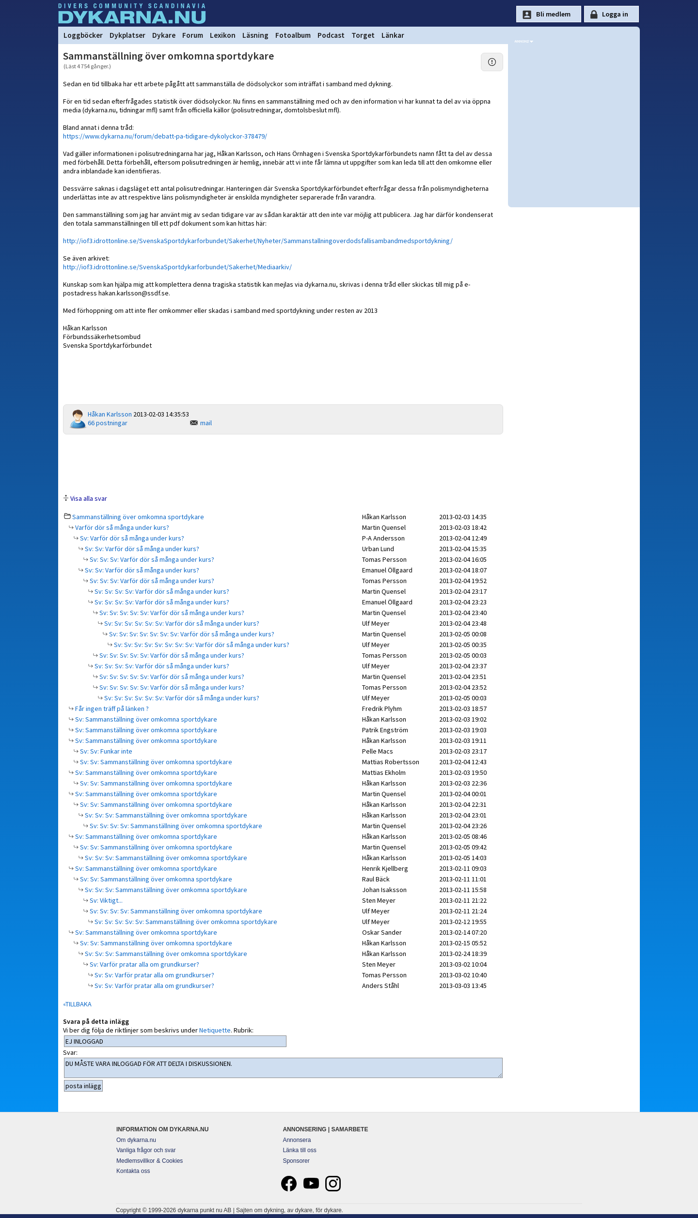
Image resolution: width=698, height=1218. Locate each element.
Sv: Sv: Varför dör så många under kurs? (141, 548)
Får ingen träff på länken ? (111, 708)
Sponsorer (296, 1160)
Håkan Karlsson (110, 414)
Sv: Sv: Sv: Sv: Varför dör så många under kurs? (161, 591)
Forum (192, 35)
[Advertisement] (283, 463)
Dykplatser (127, 35)
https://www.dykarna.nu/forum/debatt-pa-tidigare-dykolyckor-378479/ (165, 136)
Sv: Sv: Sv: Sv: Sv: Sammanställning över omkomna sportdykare (185, 921)
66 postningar (107, 422)
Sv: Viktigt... (105, 900)
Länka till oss (299, 1150)
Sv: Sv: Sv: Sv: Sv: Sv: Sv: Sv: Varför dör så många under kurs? (200, 644)
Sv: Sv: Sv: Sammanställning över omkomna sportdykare (165, 815)
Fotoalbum (293, 35)
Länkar (392, 35)
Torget (363, 35)
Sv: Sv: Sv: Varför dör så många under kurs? (151, 559)
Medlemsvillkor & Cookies (149, 1160)
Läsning (255, 35)
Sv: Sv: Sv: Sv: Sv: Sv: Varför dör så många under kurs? (181, 623)
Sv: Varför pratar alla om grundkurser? (143, 964)
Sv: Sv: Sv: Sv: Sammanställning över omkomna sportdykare (175, 825)
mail (206, 422)
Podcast (331, 35)
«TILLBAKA (77, 1004)
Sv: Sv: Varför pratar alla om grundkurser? (153, 975)
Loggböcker (83, 35)
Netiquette (215, 1030)
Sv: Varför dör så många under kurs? (131, 538)
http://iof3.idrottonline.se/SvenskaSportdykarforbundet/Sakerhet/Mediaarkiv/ (177, 266)
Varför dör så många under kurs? (121, 527)
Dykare (163, 35)
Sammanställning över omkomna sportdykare (138, 516)
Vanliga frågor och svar (146, 1150)
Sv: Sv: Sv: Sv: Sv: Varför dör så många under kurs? (171, 612)
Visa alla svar (88, 498)
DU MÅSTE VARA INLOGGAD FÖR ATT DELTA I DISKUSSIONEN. (283, 1068)
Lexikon (223, 35)
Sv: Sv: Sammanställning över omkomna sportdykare (155, 761)
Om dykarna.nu (136, 1140)
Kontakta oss (133, 1171)
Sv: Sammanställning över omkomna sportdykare (145, 719)
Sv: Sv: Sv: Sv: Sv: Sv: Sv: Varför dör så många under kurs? (191, 634)
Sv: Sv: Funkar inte (105, 751)
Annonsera (297, 1140)
